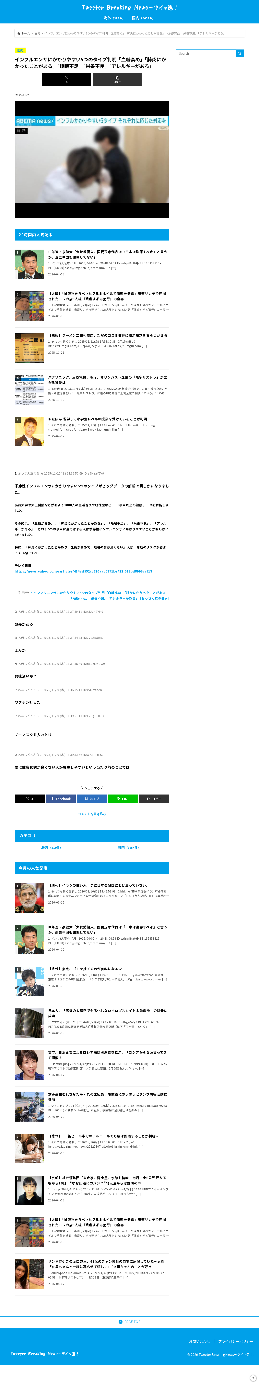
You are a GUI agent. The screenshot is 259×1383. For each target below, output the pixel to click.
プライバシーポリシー (235, 1341)
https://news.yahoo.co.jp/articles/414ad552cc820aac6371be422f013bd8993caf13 (83, 571)
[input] (206, 53)
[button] (117, 79)
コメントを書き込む (92, 814)
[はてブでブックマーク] (92, 799)
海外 (52, 847)
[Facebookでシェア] (61, 799)
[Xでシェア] (66, 79)
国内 (37, 33)
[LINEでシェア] (123, 799)
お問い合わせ (199, 1341)
